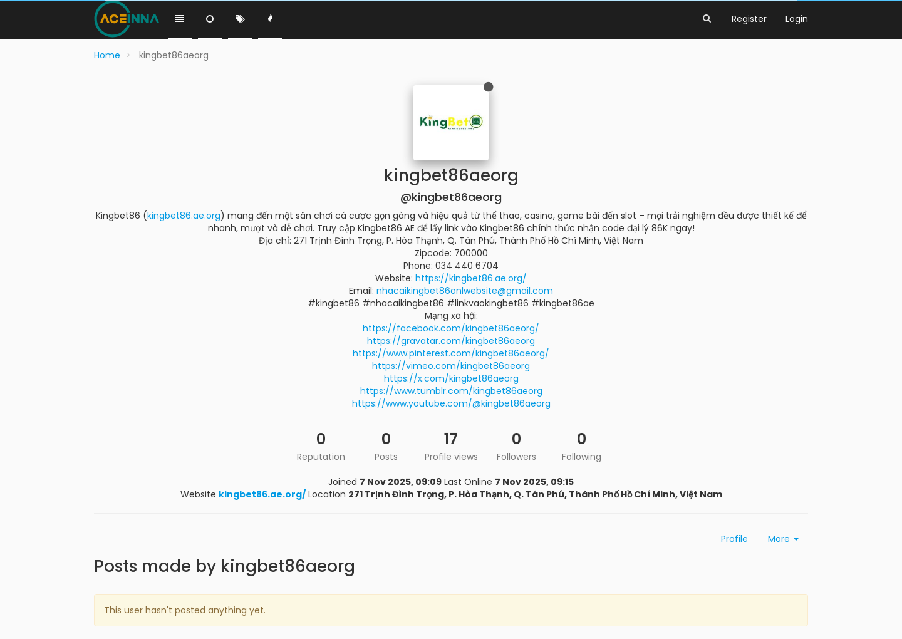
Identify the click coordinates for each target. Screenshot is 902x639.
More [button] (783, 538)
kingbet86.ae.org (183, 215)
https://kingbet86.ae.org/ (471, 278)
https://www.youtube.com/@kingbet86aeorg (451, 403)
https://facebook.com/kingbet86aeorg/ (451, 328)
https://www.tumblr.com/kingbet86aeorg (451, 391)
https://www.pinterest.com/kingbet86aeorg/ (451, 353)
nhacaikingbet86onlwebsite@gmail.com (464, 290)
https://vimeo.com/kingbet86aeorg (451, 366)
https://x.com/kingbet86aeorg (451, 378)
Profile (734, 538)
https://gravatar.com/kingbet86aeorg (451, 341)
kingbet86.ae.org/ (262, 494)
